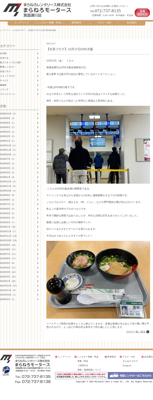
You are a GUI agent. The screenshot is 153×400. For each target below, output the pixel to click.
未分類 (3, 52)
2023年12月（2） (8, 180)
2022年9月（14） (8, 243)
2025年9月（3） (8, 117)
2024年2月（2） (8, 171)
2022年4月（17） (8, 266)
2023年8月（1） (8, 198)
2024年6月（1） (8, 162)
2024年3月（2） (8, 166)
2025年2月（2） (8, 135)
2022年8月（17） (8, 248)
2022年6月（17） (8, 257)
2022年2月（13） (8, 275)
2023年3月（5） (8, 216)
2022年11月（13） (9, 234)
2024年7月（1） (8, 157)
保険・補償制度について (89, 381)
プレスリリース (7, 92)
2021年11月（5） (8, 289)
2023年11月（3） (8, 184)
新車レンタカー (7, 65)
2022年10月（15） (9, 239)
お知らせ (4, 56)
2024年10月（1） (8, 153)
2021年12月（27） (9, 284)
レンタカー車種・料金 (49, 21)
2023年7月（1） (8, 203)
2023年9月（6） (8, 194)
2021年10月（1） (8, 293)
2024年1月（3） (8, 175)
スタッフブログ (7, 74)
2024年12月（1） (8, 144)
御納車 (3, 83)
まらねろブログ (20, 29)
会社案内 (131, 21)
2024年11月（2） (8, 148)
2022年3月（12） (8, 271)
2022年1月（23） (8, 280)
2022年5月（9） (8, 262)
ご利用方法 (82, 377)
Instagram (127, 377)
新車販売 (76, 21)
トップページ (21, 21)
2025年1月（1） (8, 139)
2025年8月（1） (8, 121)
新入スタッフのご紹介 (10, 61)
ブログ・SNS (104, 21)
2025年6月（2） (8, 126)
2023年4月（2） (8, 212)
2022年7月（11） (8, 252)
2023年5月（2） (8, 207)
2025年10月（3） (8, 112)
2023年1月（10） (8, 225)
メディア (4, 88)
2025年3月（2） (8, 130)
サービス (4, 79)
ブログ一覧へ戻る (135, 344)
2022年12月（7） (8, 230)
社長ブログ (5, 70)
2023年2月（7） (8, 221)
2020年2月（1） (8, 298)
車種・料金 (82, 373)
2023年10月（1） (8, 189)
